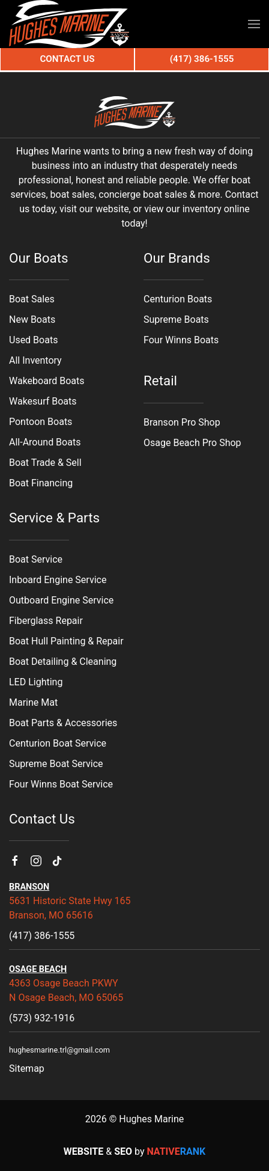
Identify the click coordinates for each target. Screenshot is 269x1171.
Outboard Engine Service (61, 600)
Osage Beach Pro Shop (192, 442)
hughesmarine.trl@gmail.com (59, 1049)
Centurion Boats (178, 299)
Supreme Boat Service (56, 763)
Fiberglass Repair (46, 620)
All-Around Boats (44, 442)
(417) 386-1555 (41, 935)
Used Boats (33, 340)
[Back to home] (69, 24)
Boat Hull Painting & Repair (66, 641)
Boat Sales (32, 299)
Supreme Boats (176, 319)
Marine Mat (33, 702)
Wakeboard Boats (46, 381)
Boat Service (35, 559)
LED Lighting (35, 682)
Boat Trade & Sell (45, 462)
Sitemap (26, 1068)
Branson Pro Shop (182, 422)
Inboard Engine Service (57, 580)
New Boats (32, 319)
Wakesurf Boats (43, 401)
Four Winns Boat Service (61, 784)
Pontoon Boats (40, 421)
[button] (254, 24)
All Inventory (35, 360)
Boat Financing (41, 483)
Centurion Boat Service (57, 743)
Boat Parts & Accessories (63, 723)
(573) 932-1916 (41, 1018)
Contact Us (67, 59)
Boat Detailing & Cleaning (62, 661)
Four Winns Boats (181, 340)
